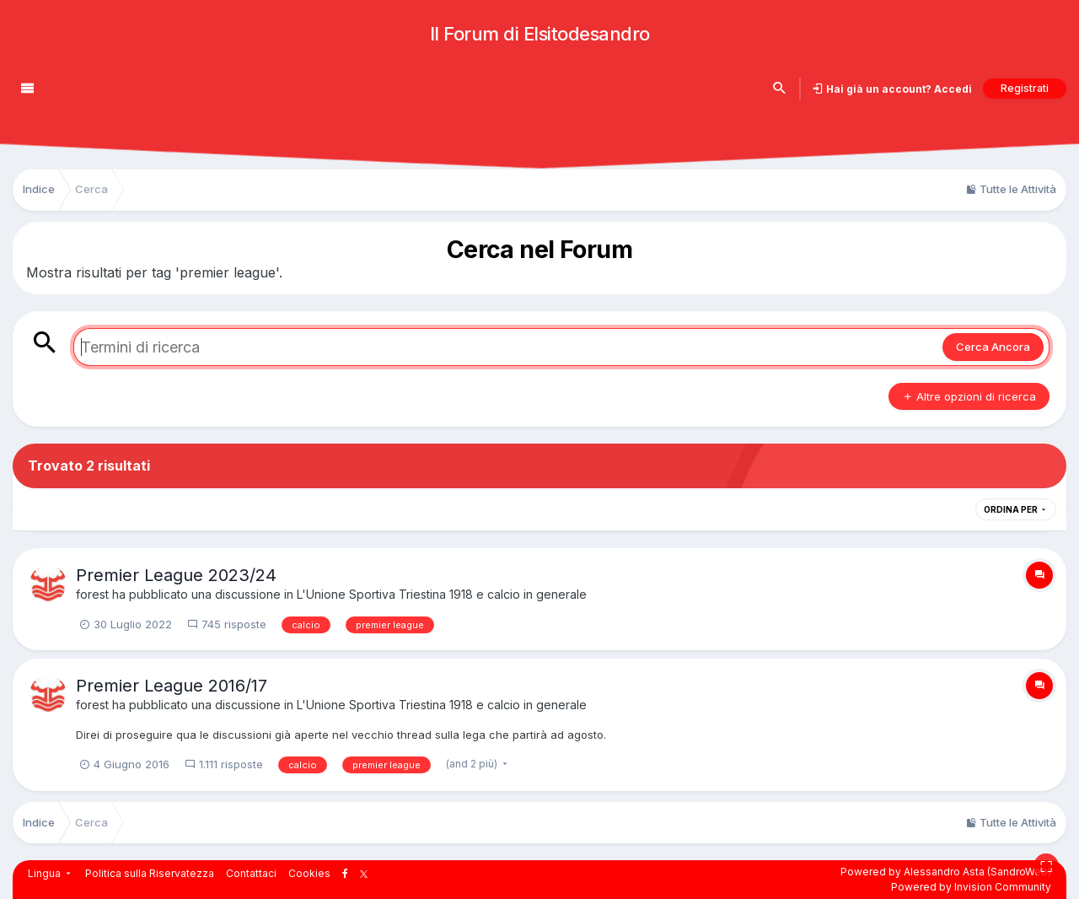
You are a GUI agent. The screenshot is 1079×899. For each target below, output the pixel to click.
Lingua (50, 873)
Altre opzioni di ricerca (969, 396)
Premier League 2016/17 (171, 686)
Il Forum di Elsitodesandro (540, 34)
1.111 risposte (224, 764)
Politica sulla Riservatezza (149, 873)
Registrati (1025, 88)
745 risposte (226, 624)
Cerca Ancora (993, 346)
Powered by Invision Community (971, 886)
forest (92, 594)
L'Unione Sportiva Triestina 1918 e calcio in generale (442, 594)
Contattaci (251, 873)
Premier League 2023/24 (176, 575)
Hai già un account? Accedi (898, 89)
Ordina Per (1016, 509)
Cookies (309, 873)
